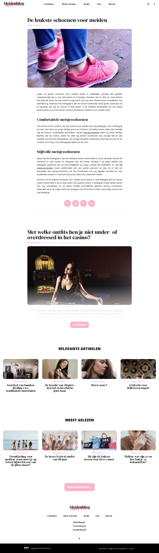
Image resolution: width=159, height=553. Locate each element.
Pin (83, 203)
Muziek (112, 4)
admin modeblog (72, 25)
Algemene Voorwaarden (118, 549)
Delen (67, 203)
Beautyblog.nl (79, 529)
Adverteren (103, 549)
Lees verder (79, 325)
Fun (99, 4)
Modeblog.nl (79, 522)
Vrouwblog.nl (79, 526)
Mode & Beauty (69, 4)
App (91, 203)
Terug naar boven (78, 487)
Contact (131, 549)
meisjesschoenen (91, 132)
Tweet (75, 203)
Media (86, 4)
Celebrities (49, 4)
